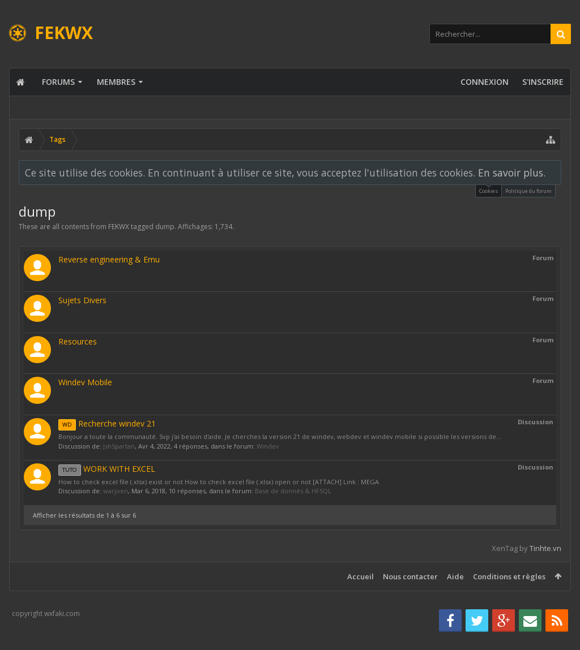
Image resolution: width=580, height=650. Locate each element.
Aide (455, 576)
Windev (268, 446)
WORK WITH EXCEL (106, 468)
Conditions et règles (509, 576)
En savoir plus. (511, 172)
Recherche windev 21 (107, 423)
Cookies (488, 190)
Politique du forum (528, 191)
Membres (116, 81)
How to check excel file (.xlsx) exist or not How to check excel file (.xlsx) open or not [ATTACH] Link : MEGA (218, 481)
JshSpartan (119, 446)
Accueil (360, 576)
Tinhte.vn (545, 548)
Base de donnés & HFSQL (293, 491)
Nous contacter (410, 576)
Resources (77, 341)
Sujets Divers (82, 300)
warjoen (115, 491)
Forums (58, 81)
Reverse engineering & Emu (109, 259)
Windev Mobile (85, 382)
